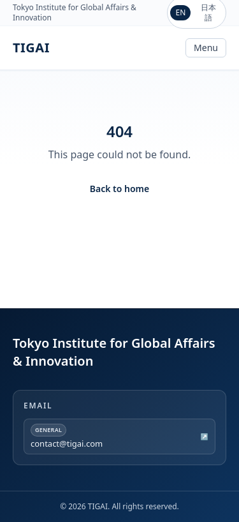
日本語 (208, 12)
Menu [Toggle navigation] (206, 47)
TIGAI (31, 47)
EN (180, 12)
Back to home (119, 189)
